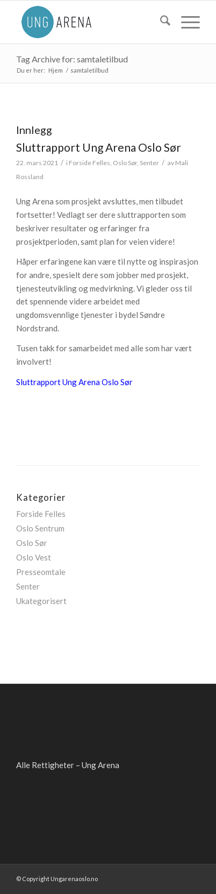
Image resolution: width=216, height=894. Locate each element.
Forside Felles (89, 163)
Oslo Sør (125, 163)
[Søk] (159, 22)
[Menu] (185, 22)
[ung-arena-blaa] (89, 22)
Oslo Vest (33, 557)
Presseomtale (41, 572)
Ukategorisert (41, 601)
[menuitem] (159, 22)
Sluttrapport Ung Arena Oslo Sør (98, 147)
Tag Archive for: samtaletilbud (72, 59)
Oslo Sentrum (40, 528)
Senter (149, 163)
